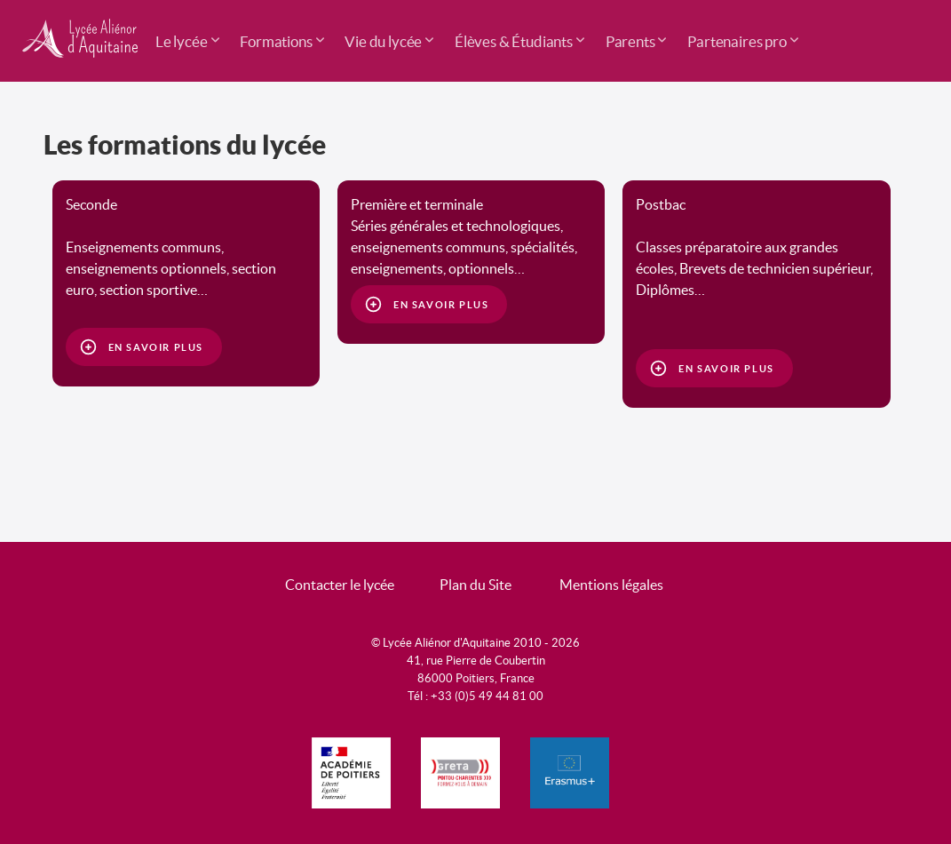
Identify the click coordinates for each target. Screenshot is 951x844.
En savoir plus (155, 347)
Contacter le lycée (339, 585)
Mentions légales (611, 585)
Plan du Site (475, 585)
